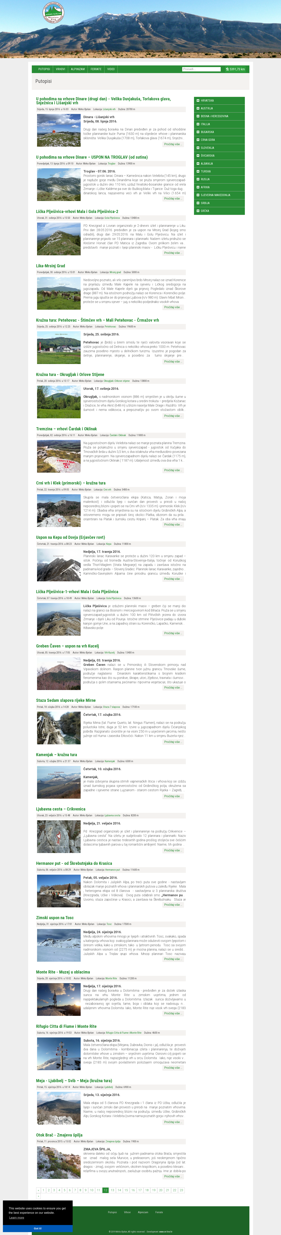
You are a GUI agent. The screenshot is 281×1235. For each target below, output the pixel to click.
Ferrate (96, 69)
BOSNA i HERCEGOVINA (214, 116)
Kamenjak (110, 761)
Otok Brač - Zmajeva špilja (59, 1135)
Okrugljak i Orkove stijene (117, 381)
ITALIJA (205, 124)
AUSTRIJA (207, 108)
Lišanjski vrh (109, 109)
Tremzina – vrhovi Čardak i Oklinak (66, 428)
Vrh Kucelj (109, 652)
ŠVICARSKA (208, 155)
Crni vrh (107, 489)
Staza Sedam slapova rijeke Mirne (66, 700)
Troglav (111, 163)
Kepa (108, 544)
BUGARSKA (207, 132)
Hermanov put (112, 869)
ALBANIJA (207, 163)
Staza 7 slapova (111, 707)
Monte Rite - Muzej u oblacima (63, 972)
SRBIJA (205, 203)
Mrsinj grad (115, 272)
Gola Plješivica (112, 218)
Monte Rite (111, 978)
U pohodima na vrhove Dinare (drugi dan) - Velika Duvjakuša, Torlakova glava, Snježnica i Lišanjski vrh (103, 100)
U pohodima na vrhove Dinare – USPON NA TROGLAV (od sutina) (92, 157)
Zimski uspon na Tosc (55, 917)
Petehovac (110, 326)
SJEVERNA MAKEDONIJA (215, 195)
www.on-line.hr (165, 1231)
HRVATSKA (207, 100)
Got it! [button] (38, 1228)
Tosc (109, 924)
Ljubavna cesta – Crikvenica (60, 809)
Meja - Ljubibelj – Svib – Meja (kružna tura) (74, 1080)
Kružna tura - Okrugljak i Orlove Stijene (70, 374)
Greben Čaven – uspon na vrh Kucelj (67, 646)
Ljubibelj (108, 1087)
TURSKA (206, 171)
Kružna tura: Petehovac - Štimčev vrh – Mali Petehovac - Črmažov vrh (97, 320)
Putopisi (44, 69)
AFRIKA (205, 187)
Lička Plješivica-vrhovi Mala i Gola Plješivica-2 (77, 211)
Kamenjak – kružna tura (56, 754)
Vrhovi (60, 69)
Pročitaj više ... (173, 144)
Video (111, 69)
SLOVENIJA (207, 148)
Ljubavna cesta (112, 815)
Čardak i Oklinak (118, 435)
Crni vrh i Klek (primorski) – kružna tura (71, 483)
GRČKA (205, 211)
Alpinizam (78, 69)
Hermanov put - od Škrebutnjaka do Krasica (74, 863)
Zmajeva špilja (113, 1141)
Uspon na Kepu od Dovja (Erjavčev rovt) (70, 537)
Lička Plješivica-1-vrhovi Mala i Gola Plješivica (77, 591)
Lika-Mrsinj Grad (50, 265)
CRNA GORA (208, 140)
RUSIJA (205, 179)
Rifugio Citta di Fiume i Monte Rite (66, 1026)
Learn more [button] (16, 1217)
